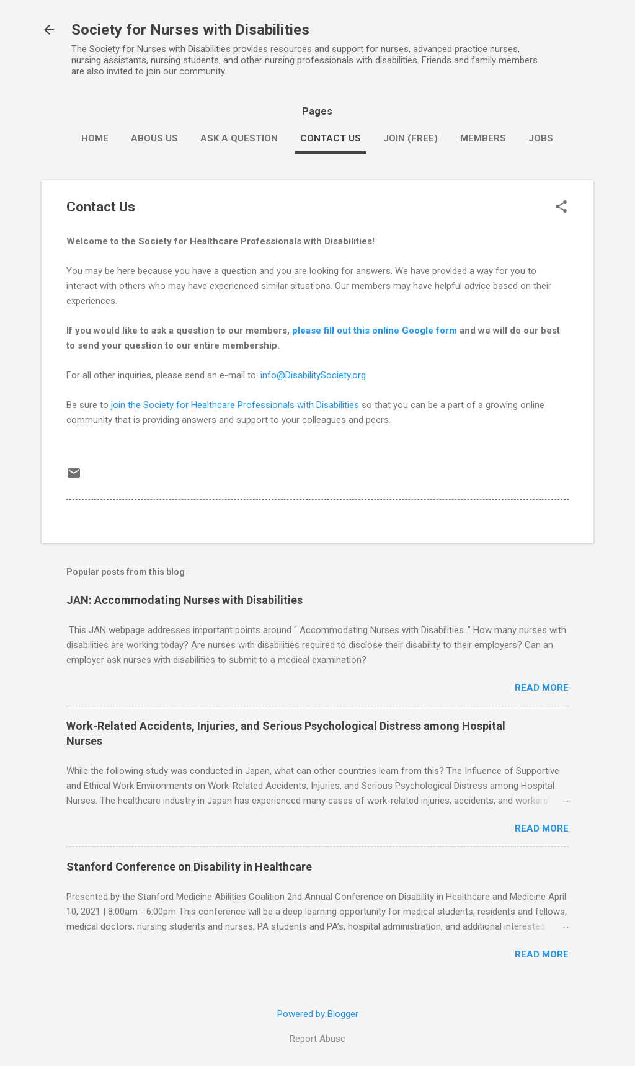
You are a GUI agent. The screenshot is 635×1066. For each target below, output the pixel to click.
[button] (561, 207)
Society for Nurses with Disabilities (190, 29)
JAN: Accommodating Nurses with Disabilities (184, 599)
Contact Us (330, 138)
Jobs (540, 138)
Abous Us (154, 138)
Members (483, 138)
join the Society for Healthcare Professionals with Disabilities (235, 405)
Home (95, 138)
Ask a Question (239, 138)
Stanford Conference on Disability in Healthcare (189, 866)
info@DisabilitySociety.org (313, 375)
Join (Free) (410, 138)
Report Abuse (317, 1038)
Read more (542, 687)
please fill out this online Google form (374, 330)
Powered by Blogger (317, 1013)
